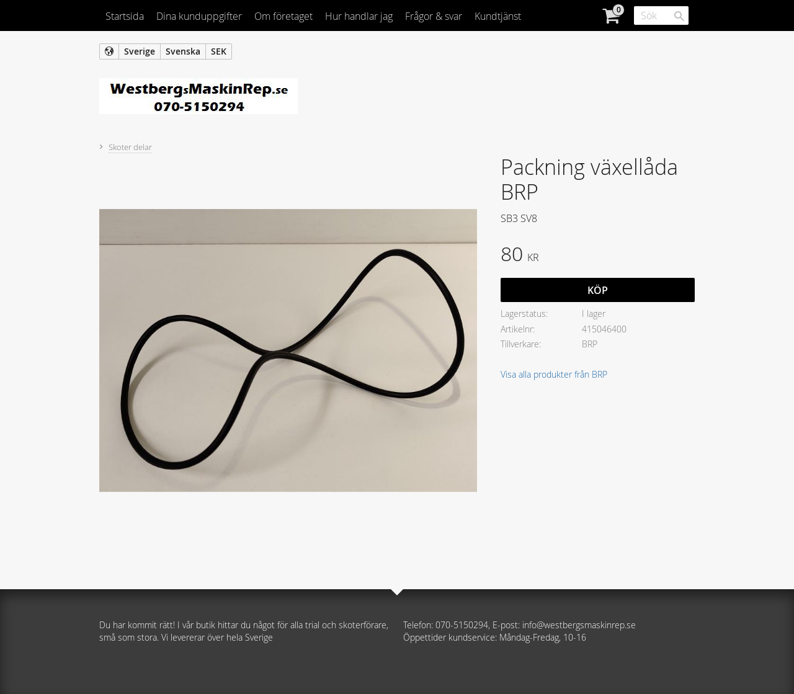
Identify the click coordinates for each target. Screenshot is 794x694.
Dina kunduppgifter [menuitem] (199, 16)
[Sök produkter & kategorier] (661, 15)
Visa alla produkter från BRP (554, 374)
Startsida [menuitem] (124, 16)
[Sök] (679, 16)
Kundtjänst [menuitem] (498, 16)
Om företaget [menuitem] (283, 16)
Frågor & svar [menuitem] (433, 16)
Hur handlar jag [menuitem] (359, 16)
